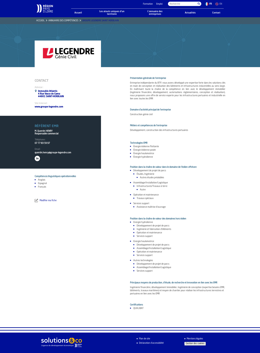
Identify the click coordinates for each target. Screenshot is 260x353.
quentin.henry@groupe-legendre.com (53, 153)
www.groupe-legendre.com (49, 107)
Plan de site (144, 339)
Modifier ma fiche (48, 201)
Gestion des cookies (195, 344)
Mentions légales (195, 339)
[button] (198, 4)
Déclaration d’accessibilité (151, 343)
